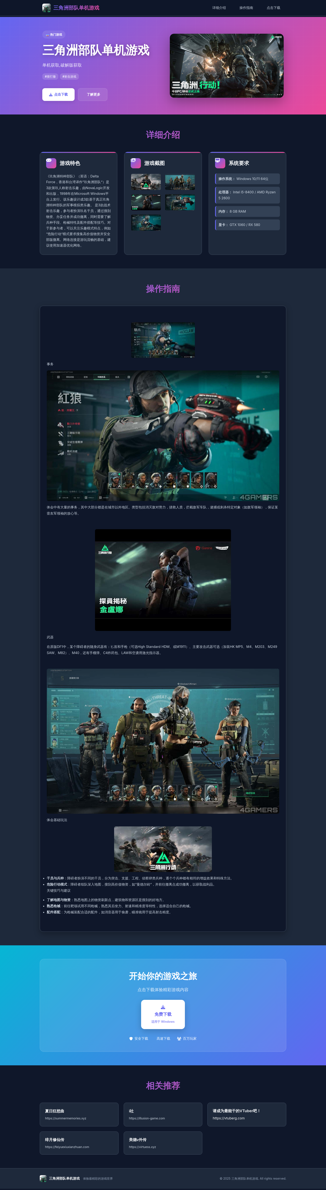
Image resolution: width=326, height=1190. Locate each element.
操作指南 (246, 8)
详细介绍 (219, 8)
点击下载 (273, 8)
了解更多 (93, 94)
